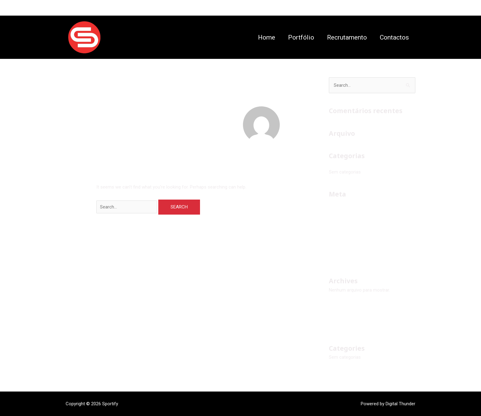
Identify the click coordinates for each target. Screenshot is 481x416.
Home (266, 37)
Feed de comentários (350, 231)
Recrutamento (347, 37)
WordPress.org (344, 241)
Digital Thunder (400, 403)
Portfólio (301, 37)
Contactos (394, 37)
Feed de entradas (346, 220)
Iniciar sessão (343, 210)
